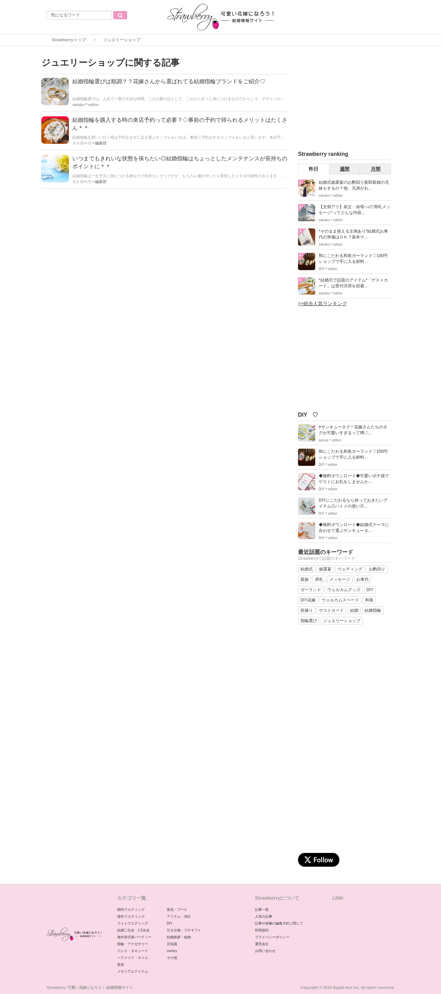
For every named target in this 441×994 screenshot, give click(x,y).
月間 (375, 169)
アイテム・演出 (179, 916)
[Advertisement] (349, 99)
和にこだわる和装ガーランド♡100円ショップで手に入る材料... (353, 258)
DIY (170, 923)
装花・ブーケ (177, 909)
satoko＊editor (85, 105)
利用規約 (262, 930)
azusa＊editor (330, 440)
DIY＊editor (328, 269)
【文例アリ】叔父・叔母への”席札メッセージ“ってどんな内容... (354, 209)
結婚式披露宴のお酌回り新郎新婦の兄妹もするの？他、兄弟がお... (354, 185)
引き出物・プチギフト (184, 930)
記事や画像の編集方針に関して (279, 923)
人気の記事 (263, 916)
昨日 (313, 169)
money (172, 951)
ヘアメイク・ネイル (132, 958)
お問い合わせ (265, 951)
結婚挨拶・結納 (179, 937)
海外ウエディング (131, 916)
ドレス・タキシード (132, 951)
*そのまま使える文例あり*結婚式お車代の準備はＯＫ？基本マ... (353, 234)
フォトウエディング (132, 923)
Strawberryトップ (69, 40)
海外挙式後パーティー (134, 937)
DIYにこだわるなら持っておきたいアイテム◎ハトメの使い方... (353, 503)
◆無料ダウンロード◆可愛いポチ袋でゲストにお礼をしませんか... (354, 478)
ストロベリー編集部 (89, 143)
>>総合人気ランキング (322, 303)
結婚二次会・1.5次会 (133, 930)
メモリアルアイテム (132, 971)
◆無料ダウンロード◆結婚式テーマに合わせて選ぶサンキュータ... (354, 527)
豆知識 (172, 944)
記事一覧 (262, 909)
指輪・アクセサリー (132, 944)
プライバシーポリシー (272, 937)
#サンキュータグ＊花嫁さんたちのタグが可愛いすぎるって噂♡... (353, 430)
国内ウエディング (131, 909)
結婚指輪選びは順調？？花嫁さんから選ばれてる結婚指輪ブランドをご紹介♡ (168, 81)
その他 (172, 958)
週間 (344, 169)
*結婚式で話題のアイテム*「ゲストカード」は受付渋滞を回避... (353, 283)
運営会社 (262, 944)
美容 (120, 964)
